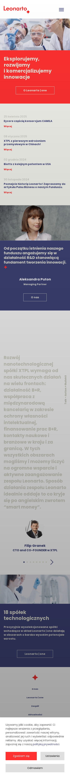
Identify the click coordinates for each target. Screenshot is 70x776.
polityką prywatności (46, 745)
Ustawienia (53, 757)
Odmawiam (35, 769)
